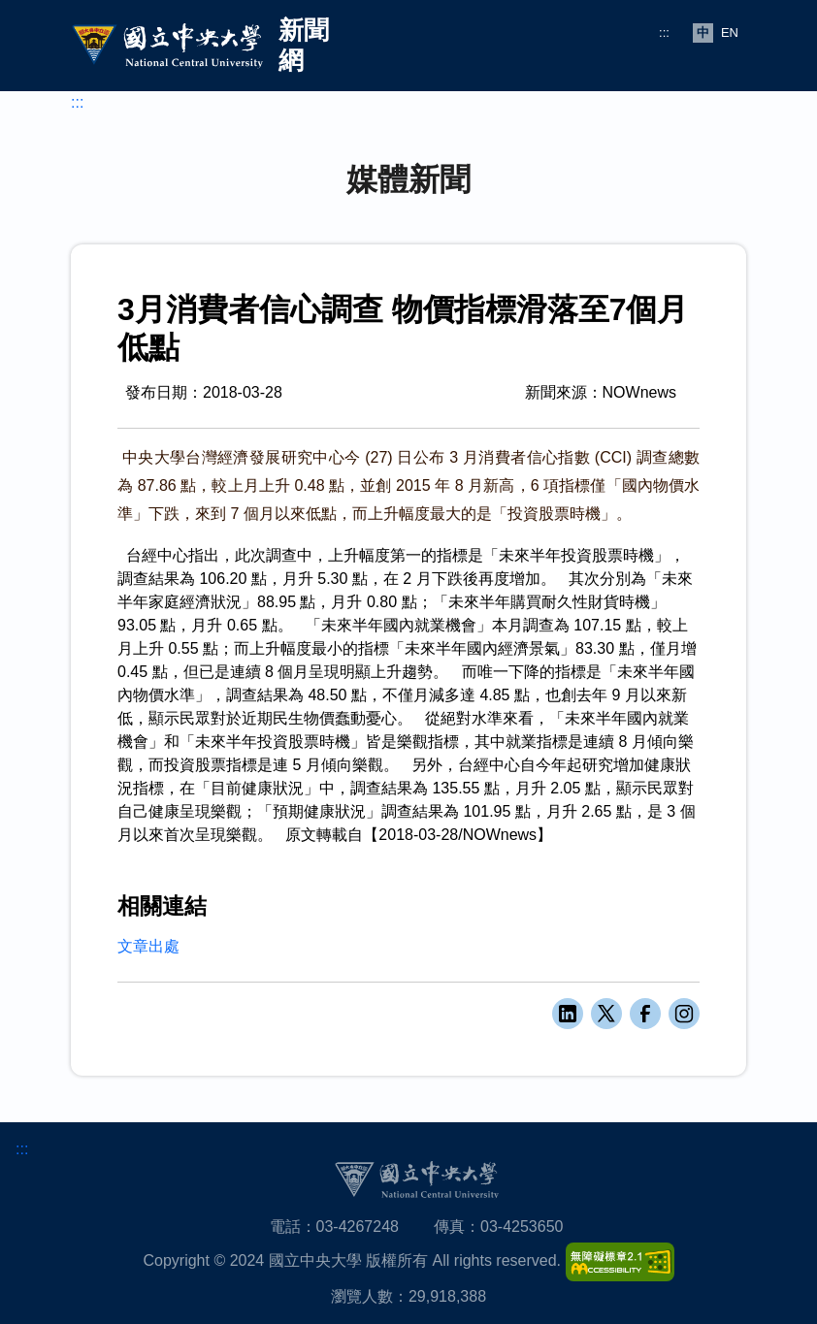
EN (729, 32)
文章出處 (148, 946)
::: (664, 32)
